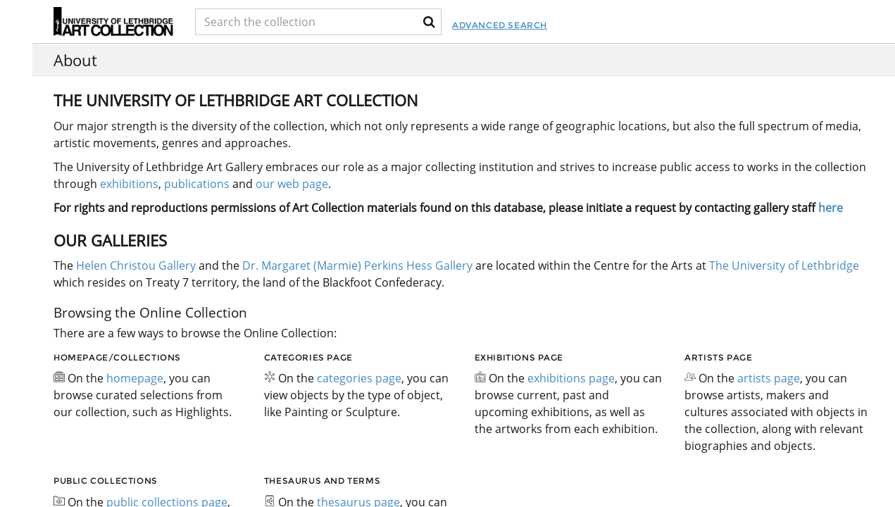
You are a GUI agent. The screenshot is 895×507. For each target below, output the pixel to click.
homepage (134, 378)
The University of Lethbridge (782, 265)
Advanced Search (533, 25)
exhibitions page (571, 378)
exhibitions (129, 184)
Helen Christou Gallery (136, 265)
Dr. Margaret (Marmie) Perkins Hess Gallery (357, 265)
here (830, 207)
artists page (768, 378)
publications (197, 184)
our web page (292, 184)
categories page (359, 378)
